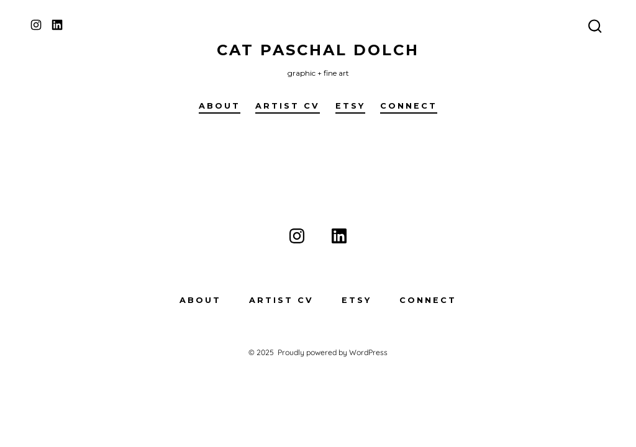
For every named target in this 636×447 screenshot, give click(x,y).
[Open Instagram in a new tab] (36, 25)
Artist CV (287, 106)
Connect (408, 106)
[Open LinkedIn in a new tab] (57, 25)
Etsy (350, 106)
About (219, 106)
